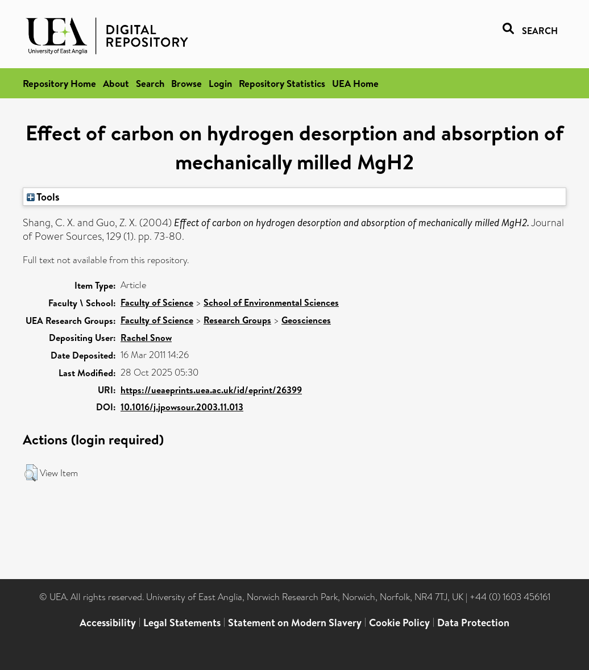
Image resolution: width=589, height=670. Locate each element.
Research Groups (237, 320)
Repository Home (59, 83)
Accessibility (108, 622)
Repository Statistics (282, 83)
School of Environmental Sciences (271, 302)
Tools (43, 196)
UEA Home (355, 83)
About (116, 83)
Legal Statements (182, 622)
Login (220, 83)
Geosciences (306, 320)
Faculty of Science (157, 302)
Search (150, 83)
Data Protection (473, 622)
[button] (31, 472)
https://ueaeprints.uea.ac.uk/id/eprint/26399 (211, 390)
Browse (186, 83)
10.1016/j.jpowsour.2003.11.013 (182, 407)
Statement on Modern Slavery (295, 622)
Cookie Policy (399, 622)
